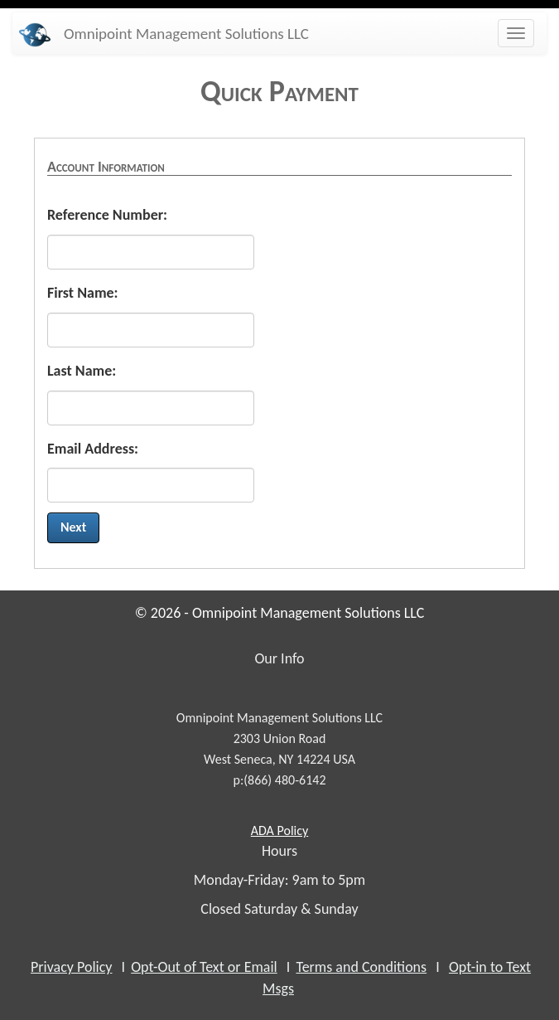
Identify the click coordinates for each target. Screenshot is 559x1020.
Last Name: (81, 371)
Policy (279, 830)
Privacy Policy (71, 967)
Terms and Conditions (361, 967)
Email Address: (92, 449)
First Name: (82, 293)
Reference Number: (107, 215)
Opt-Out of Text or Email (204, 967)
